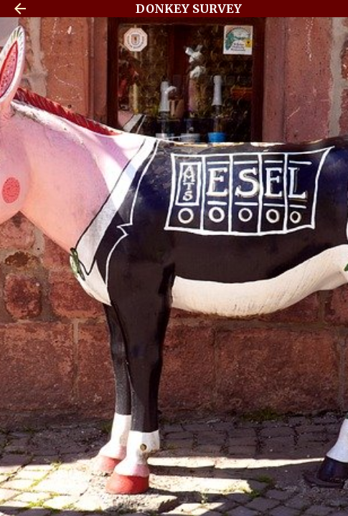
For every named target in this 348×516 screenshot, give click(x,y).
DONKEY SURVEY (189, 8)
